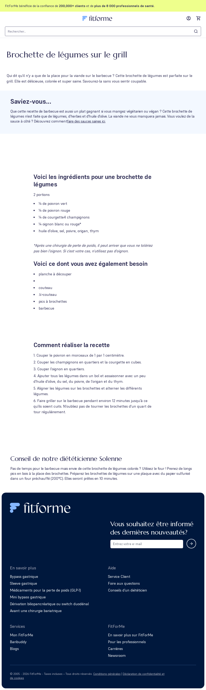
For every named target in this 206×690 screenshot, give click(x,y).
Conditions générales (107, 674)
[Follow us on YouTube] (193, 675)
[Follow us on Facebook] (182, 675)
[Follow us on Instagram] (170, 675)
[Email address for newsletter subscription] (146, 544)
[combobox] (103, 31)
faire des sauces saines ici (87, 121)
